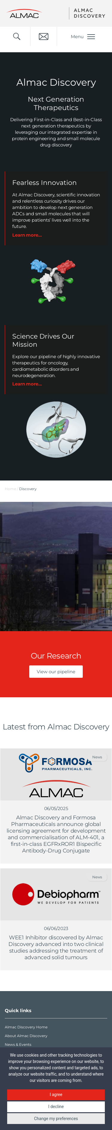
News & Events (18, 1044)
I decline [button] (56, 1106)
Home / (11, 489)
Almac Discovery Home (26, 1027)
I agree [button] (56, 1094)
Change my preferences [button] (56, 1118)
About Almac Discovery (26, 1035)
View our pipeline (56, 671)
